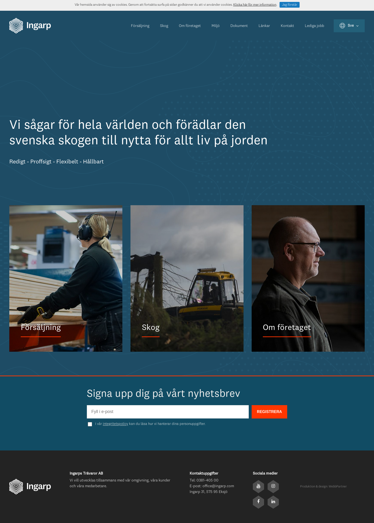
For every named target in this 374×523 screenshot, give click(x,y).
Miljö (216, 26)
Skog (164, 26)
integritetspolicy (115, 424)
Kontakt (287, 26)
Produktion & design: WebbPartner (323, 486)
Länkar (264, 26)
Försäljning (140, 26)
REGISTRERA (269, 412)
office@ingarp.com (218, 486)
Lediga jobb (314, 26)
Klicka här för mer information (254, 4)
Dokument (239, 26)
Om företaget (190, 26)
